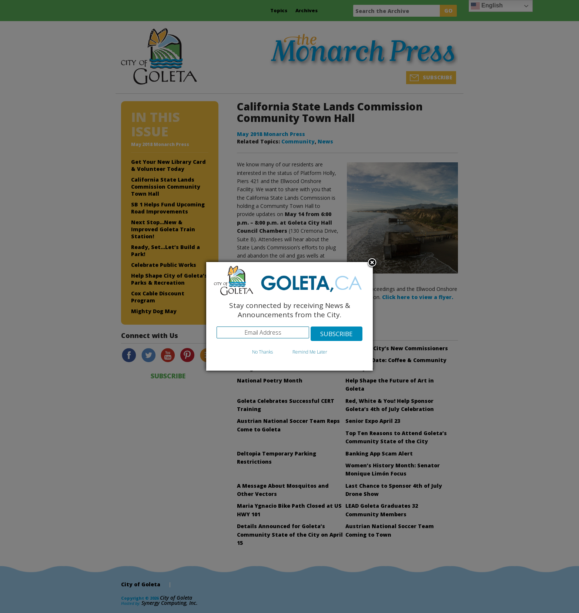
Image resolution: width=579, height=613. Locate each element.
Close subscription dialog (372, 263)
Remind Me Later (309, 352)
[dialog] (289, 316)
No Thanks (262, 352)
